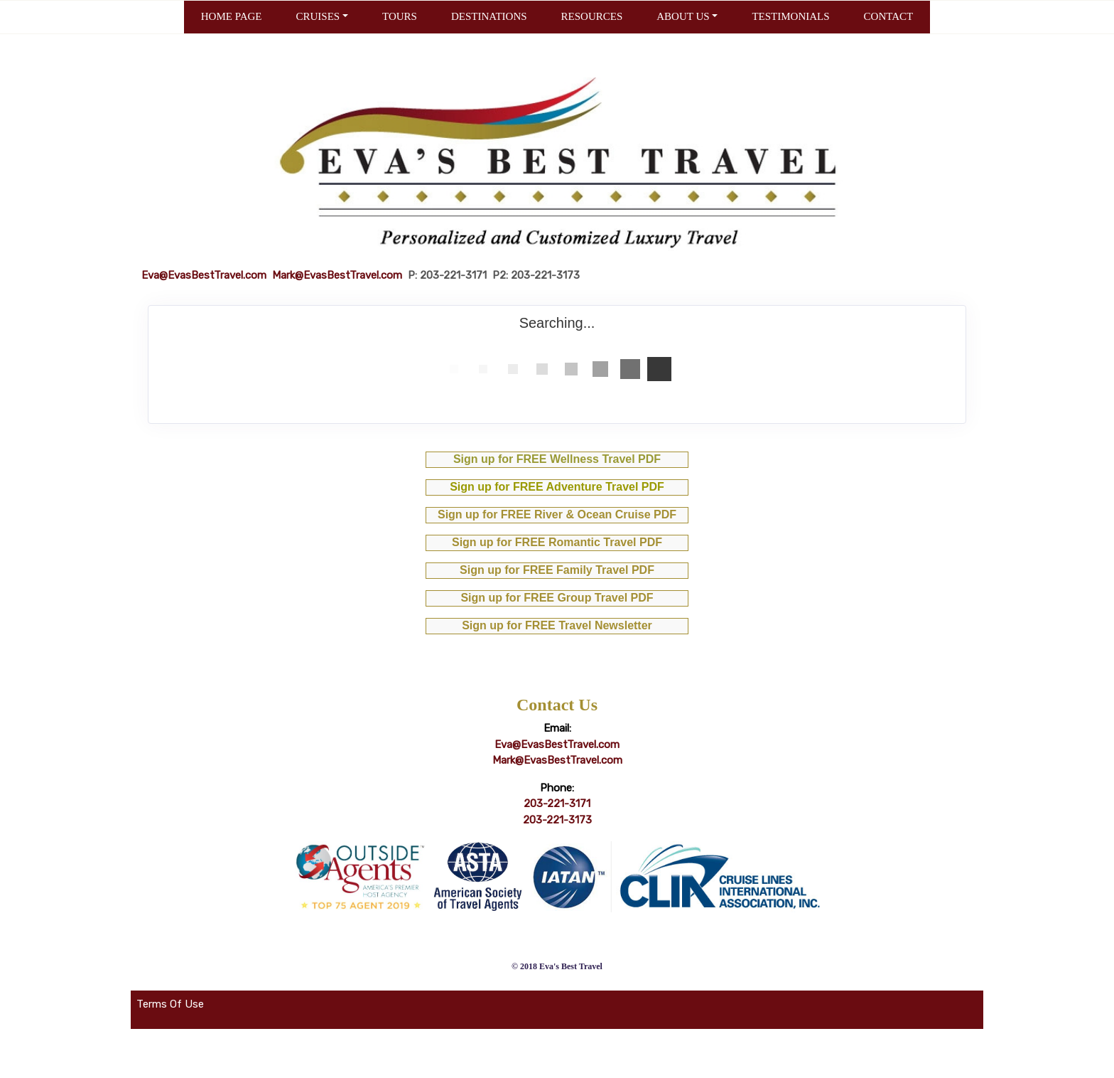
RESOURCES (592, 16)
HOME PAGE (231, 16)
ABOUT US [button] (682, 16)
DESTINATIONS (489, 16)
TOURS (399, 16)
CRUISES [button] (318, 16)
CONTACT (889, 16)
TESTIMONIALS (790, 16)
